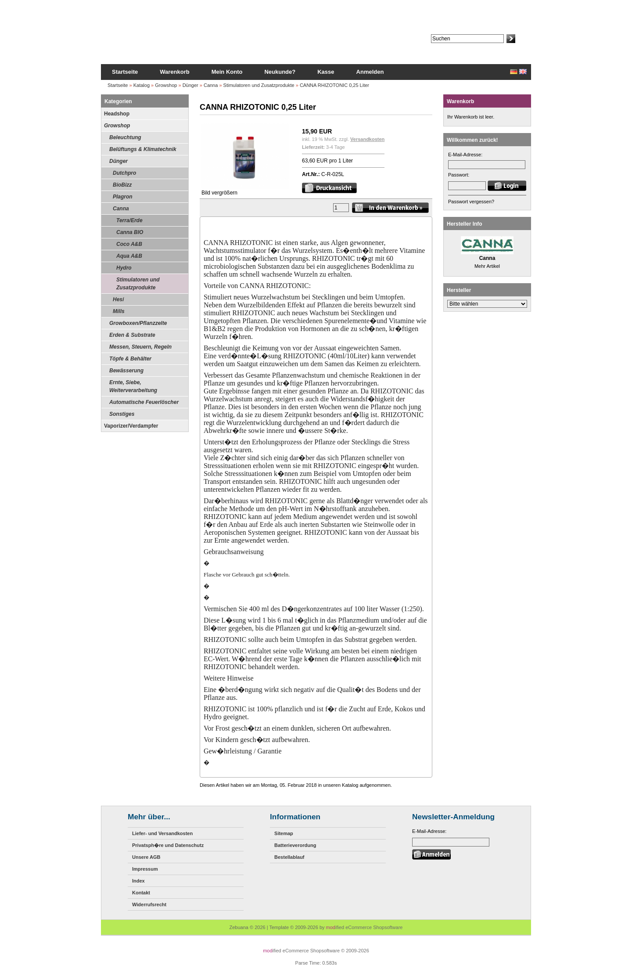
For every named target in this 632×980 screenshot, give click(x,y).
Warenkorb (174, 71)
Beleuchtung (125, 137)
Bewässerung (126, 371)
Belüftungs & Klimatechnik (142, 149)
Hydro (124, 268)
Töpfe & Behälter (130, 359)
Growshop (166, 85)
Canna (211, 85)
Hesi (118, 299)
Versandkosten (367, 139)
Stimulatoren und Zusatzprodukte (258, 85)
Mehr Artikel (487, 266)
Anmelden (370, 71)
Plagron (123, 197)
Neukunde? (279, 71)
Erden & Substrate (132, 335)
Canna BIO (129, 232)
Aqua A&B (129, 256)
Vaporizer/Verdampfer (131, 426)
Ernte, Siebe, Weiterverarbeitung (133, 386)
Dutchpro (124, 173)
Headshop (116, 114)
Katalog (141, 85)
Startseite (125, 71)
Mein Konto (227, 71)
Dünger (190, 85)
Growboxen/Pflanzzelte (138, 323)
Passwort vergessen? (471, 201)
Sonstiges (121, 414)
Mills (119, 311)
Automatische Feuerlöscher (144, 402)
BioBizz (122, 185)
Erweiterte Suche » (451, 47)
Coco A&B (129, 244)
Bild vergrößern (245, 190)
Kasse (325, 71)
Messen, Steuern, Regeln (140, 347)
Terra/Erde (129, 220)
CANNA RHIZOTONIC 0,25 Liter (334, 85)
